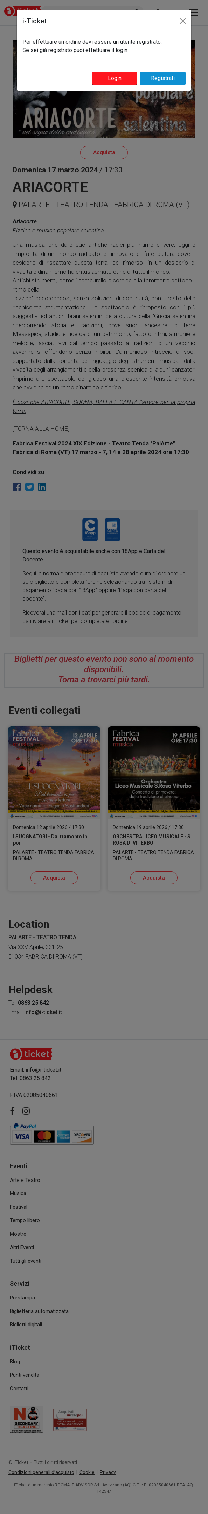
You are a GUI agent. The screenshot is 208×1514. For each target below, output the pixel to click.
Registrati (163, 78)
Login (115, 78)
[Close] (182, 21)
